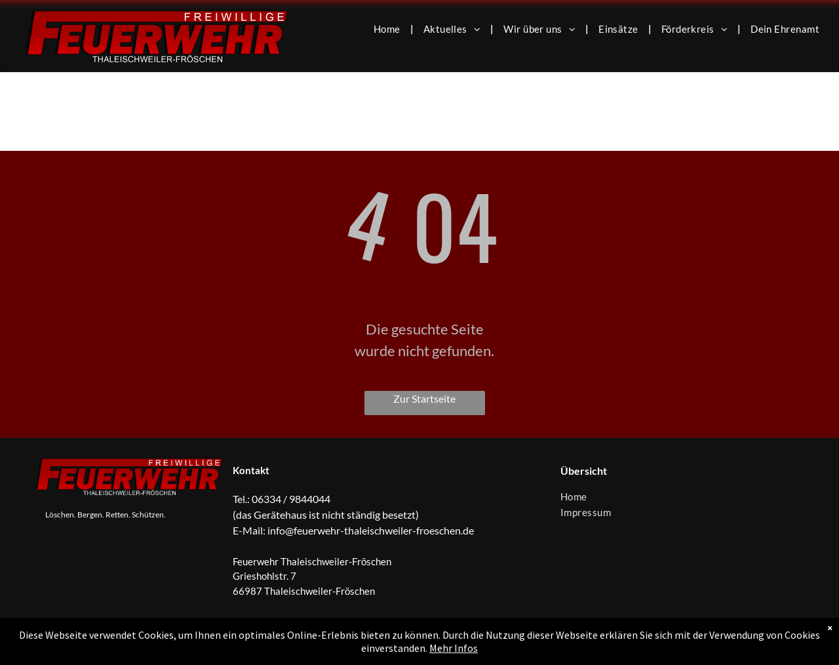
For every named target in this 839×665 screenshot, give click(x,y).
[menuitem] (389, 28)
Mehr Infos (453, 648)
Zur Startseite (424, 398)
